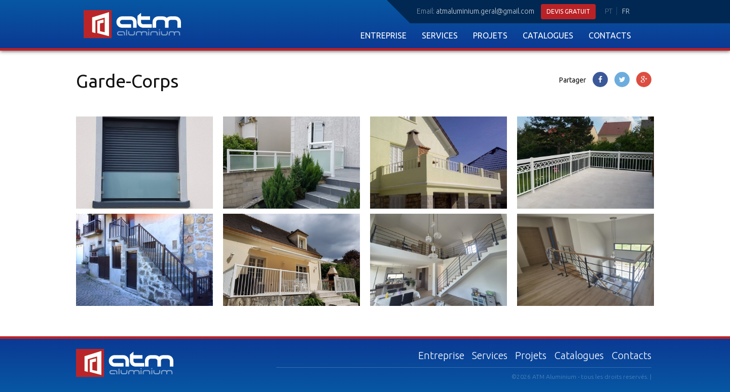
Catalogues (548, 35)
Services (440, 35)
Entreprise (383, 35)
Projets (490, 35)
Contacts (610, 35)
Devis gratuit (568, 11)
